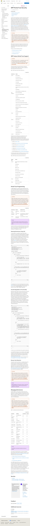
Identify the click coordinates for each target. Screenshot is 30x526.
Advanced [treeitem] (3, 22)
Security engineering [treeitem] (4, 33)
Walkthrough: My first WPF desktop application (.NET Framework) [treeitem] (5, 15)
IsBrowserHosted (14, 384)
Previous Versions (7, 522)
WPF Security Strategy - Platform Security (20, 357)
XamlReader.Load (19, 149)
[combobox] (5, 7)
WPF (13, 5)
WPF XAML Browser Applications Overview (21, 453)
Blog (10, 522)
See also (13, 15)
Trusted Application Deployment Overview (21, 472)
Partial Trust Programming (15, 13)
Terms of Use (2, 523)
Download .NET (27, 3)
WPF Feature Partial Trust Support (16, 12)
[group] (20, 262)
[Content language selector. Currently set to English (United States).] (4, 520)
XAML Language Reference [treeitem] (5, 38)
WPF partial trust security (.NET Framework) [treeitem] (5, 30)
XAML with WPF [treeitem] (3, 37)
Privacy (17, 522)
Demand (15, 240)
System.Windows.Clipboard (20, 146)
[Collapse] (8, 6)
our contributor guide (14, 491)
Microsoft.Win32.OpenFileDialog (23, 151)
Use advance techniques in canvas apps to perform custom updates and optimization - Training (19, 511)
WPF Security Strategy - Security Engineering (18, 480)
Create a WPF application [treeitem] (5, 13)
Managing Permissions (14, 14)
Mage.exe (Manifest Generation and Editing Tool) (18, 456)
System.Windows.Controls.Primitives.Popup (22, 143)
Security (12, 357)
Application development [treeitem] (5, 21)
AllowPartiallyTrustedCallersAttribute (16, 356)
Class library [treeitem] (3, 36)
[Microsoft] (1, 1)
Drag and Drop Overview (21, 144)
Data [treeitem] (2, 24)
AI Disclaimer (2, 522)
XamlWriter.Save (24, 149)
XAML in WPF (17, 141)
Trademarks (6, 523)
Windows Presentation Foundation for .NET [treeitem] (4, 9)
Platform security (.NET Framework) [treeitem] (5, 32)
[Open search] (26, 1)
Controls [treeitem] (3, 23)
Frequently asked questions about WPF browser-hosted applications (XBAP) (20, 40)
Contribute (14, 522)
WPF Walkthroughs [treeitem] (4, 17)
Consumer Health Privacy (22, 522)
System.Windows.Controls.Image (20, 148)
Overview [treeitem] (3, 12)
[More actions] (28, 6)
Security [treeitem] (3, 28)
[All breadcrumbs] (11, 6)
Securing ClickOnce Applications (16, 460)
